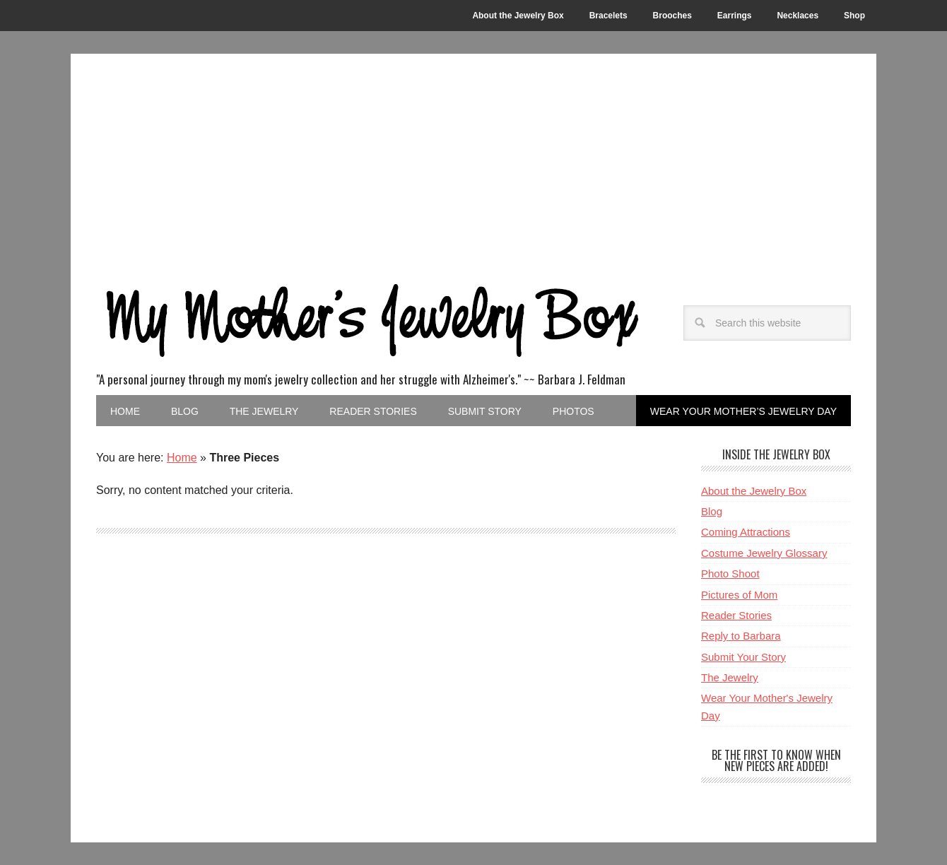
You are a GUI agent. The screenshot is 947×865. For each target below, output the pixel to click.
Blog (711, 511)
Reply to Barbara (741, 636)
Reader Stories (736, 615)
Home (182, 458)
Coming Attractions (745, 532)
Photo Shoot (730, 573)
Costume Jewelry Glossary (764, 553)
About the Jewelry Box (753, 491)
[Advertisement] (473, 160)
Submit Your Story (743, 657)
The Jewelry (729, 677)
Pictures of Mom (739, 595)
